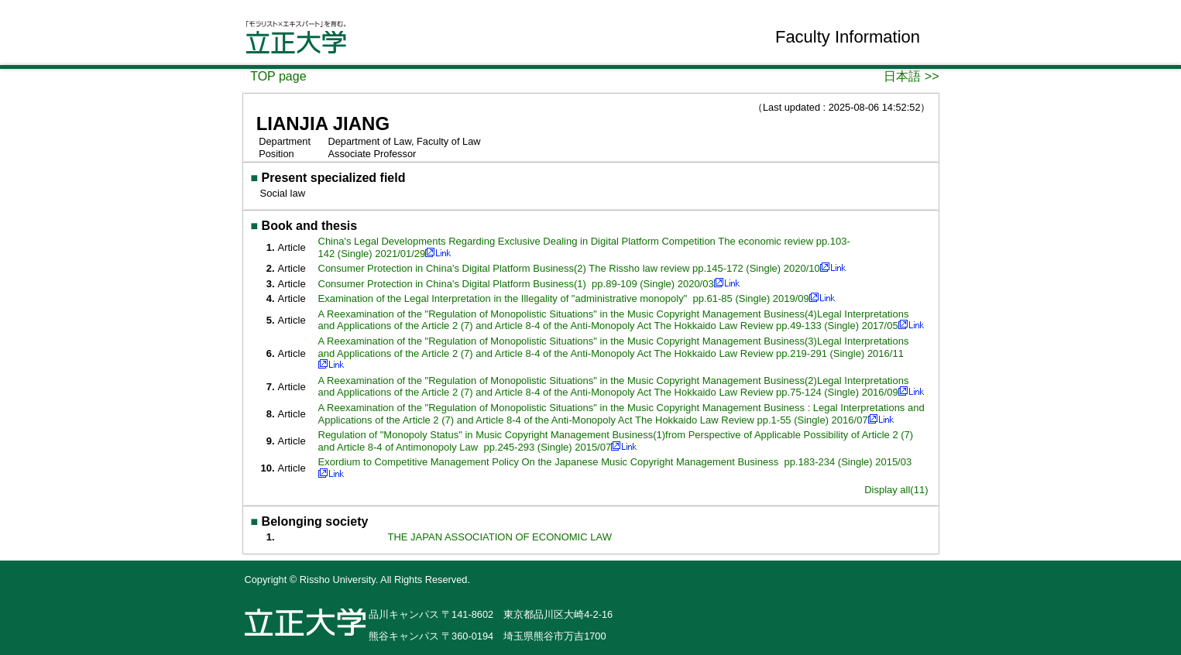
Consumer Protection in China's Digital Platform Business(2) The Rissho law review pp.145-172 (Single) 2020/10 (569, 268)
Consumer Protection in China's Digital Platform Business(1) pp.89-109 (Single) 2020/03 (516, 284)
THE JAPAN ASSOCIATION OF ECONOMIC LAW (500, 537)
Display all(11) (896, 490)
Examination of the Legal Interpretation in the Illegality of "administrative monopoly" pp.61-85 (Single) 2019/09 (563, 298)
